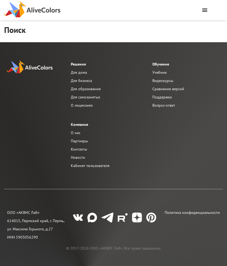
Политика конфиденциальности (192, 212)
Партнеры (79, 140)
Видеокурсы (162, 80)
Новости (78, 157)
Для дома (79, 72)
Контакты (79, 149)
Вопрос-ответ (163, 105)
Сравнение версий (168, 88)
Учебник (159, 72)
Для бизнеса (81, 80)
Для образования (86, 88)
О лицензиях (82, 105)
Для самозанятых (85, 97)
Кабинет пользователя (90, 165)
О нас (75, 132)
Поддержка (162, 97)
